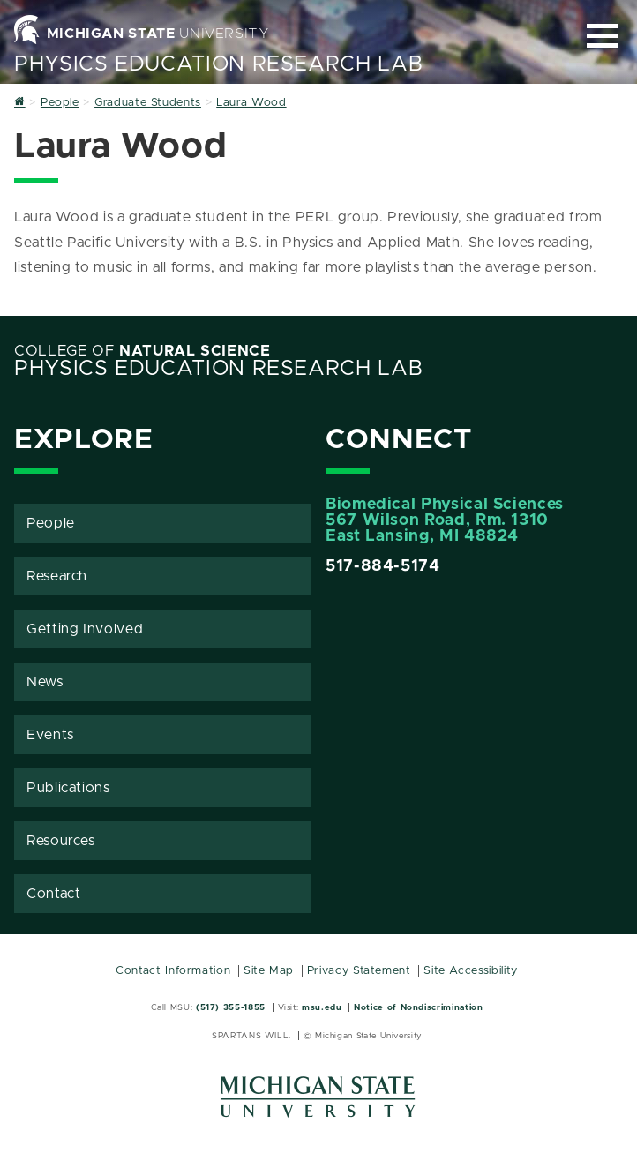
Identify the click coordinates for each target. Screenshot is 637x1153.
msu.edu (321, 1007)
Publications (68, 788)
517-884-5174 (383, 566)
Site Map (269, 971)
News (45, 682)
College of (142, 351)
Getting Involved (84, 629)
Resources (60, 841)
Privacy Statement (359, 971)
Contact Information (173, 971)
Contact (53, 894)
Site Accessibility (470, 971)
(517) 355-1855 (231, 1007)
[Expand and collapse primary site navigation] (602, 36)
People (50, 523)
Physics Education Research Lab (218, 64)
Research (56, 576)
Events (50, 735)
